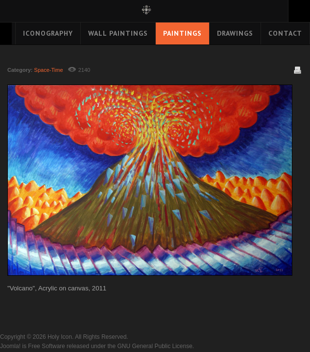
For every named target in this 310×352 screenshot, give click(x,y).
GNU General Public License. (155, 346)
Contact (285, 33)
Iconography (48, 33)
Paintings (182, 33)
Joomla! (10, 346)
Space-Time (48, 70)
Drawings (235, 33)
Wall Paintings (118, 33)
